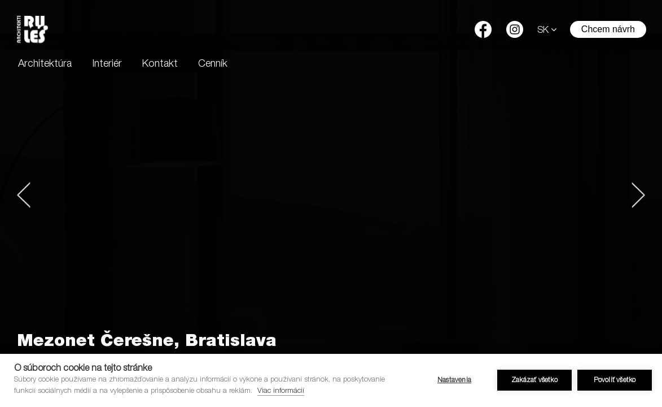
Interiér (107, 64)
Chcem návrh (608, 29)
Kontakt (160, 64)
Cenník (212, 64)
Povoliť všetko (615, 380)
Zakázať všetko (534, 380)
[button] (23, 195)
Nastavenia (454, 380)
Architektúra (45, 64)
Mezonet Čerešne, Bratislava (147, 342)
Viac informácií (280, 391)
